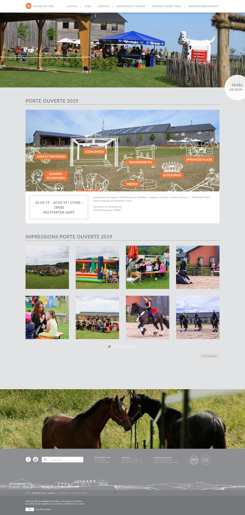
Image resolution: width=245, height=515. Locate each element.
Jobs (88, 6)
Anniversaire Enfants (203, 6)
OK (29, 509)
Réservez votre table (166, 6)
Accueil (72, 6)
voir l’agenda (209, 355)
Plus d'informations (43, 509)
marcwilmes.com (64, 493)
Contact (104, 6)
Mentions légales (80, 493)
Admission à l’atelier (130, 6)
